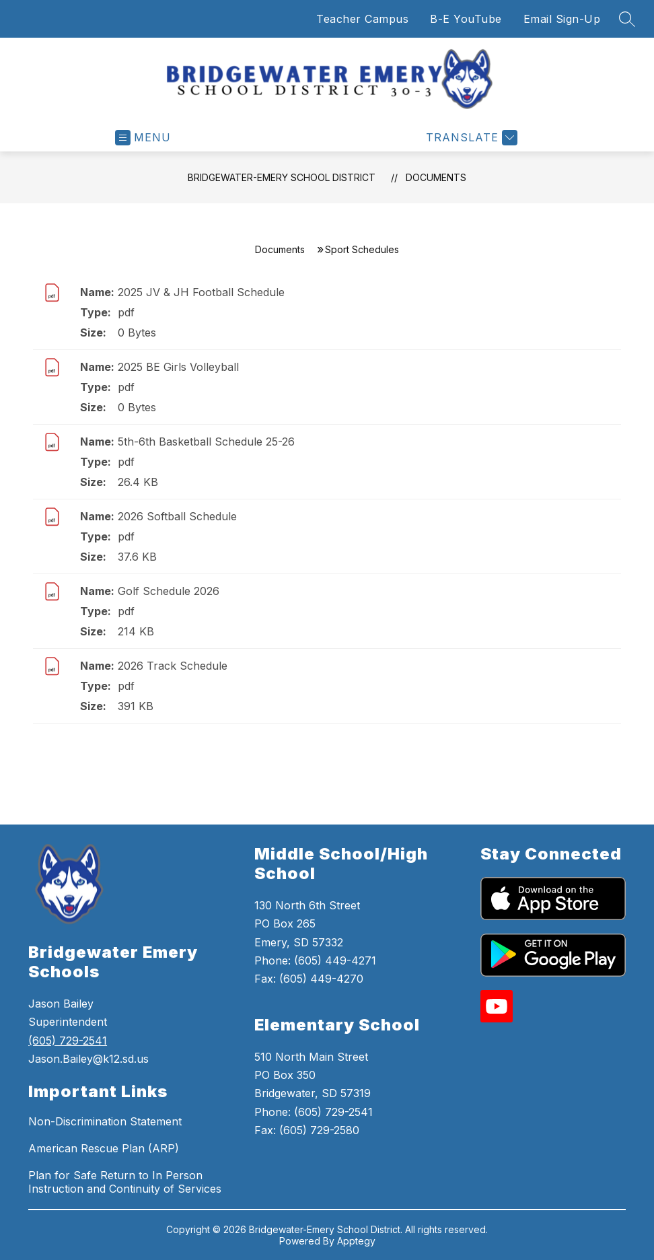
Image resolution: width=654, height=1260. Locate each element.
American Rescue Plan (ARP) (103, 1148)
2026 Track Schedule (172, 665)
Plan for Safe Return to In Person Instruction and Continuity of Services (124, 1181)
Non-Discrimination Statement (105, 1121)
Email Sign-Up (562, 19)
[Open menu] (143, 137)
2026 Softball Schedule (177, 516)
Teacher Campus (362, 19)
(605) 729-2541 (67, 1040)
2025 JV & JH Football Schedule (201, 292)
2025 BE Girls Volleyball (178, 367)
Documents (436, 177)
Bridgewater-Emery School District (281, 177)
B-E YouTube (466, 19)
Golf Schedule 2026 (168, 591)
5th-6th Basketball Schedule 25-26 (206, 441)
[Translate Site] (470, 137)
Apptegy (356, 1241)
